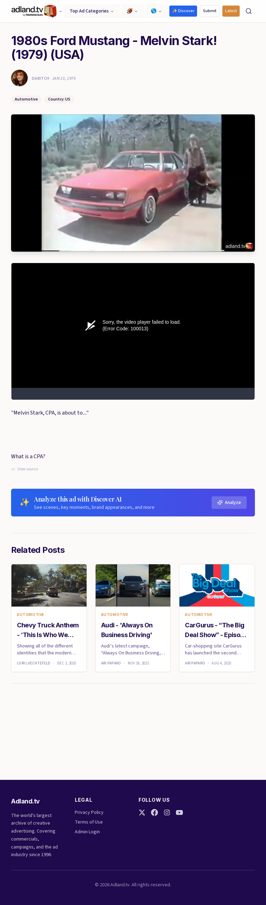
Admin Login (87, 831)
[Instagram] (166, 812)
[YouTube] (179, 812)
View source (24, 469)
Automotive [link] (30, 615)
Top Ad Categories (92, 11)
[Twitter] (142, 812)
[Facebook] (154, 812)
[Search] (248, 11)
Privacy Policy (89, 812)
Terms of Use (89, 822)
